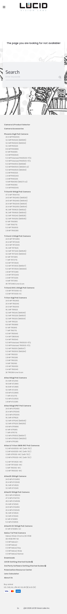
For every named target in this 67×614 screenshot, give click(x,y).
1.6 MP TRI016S (11, 363)
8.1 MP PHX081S (12, 152)
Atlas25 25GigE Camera (15, 476)
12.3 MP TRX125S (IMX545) (16, 218)
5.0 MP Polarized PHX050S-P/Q (18, 161)
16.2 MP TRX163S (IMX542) (16, 212)
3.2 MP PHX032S (12, 173)
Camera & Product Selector (17, 124)
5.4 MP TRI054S (12, 339)
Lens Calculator (11, 574)
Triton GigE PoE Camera (15, 298)
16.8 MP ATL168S (12, 387)
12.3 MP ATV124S (12, 488)
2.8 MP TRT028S (12, 272)
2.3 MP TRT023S (12, 278)
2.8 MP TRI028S (12, 357)
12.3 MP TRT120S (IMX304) (16, 254)
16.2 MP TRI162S (12, 309)
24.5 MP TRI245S (12, 300)
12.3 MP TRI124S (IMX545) (16, 312)
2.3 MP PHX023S (12, 179)
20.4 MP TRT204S (13, 242)
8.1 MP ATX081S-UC (13, 529)
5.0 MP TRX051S (12, 227)
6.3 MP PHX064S (12, 155)
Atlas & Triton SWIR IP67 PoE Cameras (21, 445)
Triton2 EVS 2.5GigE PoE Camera (19, 288)
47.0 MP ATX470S (13, 498)
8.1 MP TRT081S (12, 257)
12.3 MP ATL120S (12, 390)
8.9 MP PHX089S (12, 149)
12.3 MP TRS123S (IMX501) (16, 315)
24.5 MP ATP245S (12, 408)
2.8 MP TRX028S (12, 230)
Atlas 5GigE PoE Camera (15, 378)
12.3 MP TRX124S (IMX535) (16, 215)
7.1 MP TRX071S (11, 224)
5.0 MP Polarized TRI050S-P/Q (18, 345)
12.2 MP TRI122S (12, 321)
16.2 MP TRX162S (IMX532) (16, 209)
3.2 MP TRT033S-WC (14, 465)
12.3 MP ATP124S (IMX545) (16, 420)
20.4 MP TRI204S (12, 304)
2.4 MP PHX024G (12, 176)
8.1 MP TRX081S (12, 221)
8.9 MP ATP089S (12, 426)
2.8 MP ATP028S (12, 441)
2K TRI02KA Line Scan (14, 372)
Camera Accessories (14, 128)
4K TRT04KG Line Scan (15, 284)
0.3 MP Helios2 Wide (14, 551)
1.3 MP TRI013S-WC (13, 468)
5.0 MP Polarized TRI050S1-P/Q (18, 342)
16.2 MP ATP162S (12, 417)
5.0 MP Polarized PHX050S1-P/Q (18, 158)
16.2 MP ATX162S (12, 513)
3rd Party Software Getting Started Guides (25, 566)
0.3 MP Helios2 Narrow (14, 554)
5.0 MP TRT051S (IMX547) (16, 266)
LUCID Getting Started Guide (18, 562)
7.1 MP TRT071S (11, 260)
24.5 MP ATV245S (13, 479)
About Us (8, 578)
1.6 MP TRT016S (12, 281)
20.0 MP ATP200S (12, 415)
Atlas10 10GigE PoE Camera (16, 492)
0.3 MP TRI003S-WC (14, 471)
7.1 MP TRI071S (11, 330)
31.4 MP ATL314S (12, 381)
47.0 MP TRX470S (13, 195)
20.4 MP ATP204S (12, 411)
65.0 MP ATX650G (13, 495)
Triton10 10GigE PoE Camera (17, 192)
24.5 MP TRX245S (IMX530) (16, 197)
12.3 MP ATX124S (12, 516)
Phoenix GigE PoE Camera (16, 134)
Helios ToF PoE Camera (15, 533)
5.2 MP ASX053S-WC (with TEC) (19, 448)
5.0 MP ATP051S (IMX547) (16, 435)
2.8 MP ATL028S (12, 402)
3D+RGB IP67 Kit (12, 539)
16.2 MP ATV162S (12, 485)
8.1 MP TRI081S (11, 327)
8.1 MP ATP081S (12, 429)
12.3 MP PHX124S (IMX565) (16, 140)
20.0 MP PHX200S (12, 137)
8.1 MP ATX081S (12, 519)
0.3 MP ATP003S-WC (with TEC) (18, 457)
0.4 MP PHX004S (12, 188)
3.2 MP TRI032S (12, 354)
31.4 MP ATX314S (12, 504)
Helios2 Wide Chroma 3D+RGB (18, 536)
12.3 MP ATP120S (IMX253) (16, 423)
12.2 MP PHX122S (12, 146)
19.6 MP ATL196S (12, 384)
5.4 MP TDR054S (12, 336)
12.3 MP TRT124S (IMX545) (16, 251)
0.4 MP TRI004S (12, 369)
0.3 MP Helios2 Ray (13, 548)
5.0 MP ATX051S (12, 522)
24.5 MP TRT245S (13, 239)
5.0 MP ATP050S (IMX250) (16, 438)
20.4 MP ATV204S (13, 482)
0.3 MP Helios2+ (12, 542)
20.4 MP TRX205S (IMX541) (16, 206)
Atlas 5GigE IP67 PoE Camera (17, 406)
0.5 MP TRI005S (12, 366)
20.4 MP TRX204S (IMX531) (16, 204)
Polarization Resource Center (18, 570)
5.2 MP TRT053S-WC (14, 462)
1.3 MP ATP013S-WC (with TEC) (18, 454)
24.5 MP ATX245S (13, 507)
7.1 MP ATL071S (11, 396)
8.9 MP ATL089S (12, 393)
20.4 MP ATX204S (13, 510)
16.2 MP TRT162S (12, 248)
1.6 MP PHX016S (12, 185)
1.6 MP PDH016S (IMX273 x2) (16, 182)
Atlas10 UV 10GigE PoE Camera (18, 526)
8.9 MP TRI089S (12, 324)
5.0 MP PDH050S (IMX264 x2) (17, 167)
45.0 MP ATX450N (13, 501)
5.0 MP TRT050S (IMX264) (16, 269)
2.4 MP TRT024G (12, 275)
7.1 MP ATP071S (11, 432)
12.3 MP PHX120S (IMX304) (16, 143)
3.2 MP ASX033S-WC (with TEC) (18, 451)
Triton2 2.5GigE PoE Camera (17, 236)
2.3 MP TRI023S (12, 360)
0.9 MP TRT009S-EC (14, 291)
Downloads (9, 558)
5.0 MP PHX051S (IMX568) (16, 164)
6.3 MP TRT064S (12, 263)
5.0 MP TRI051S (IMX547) (15, 348)
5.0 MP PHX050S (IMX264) (16, 170)
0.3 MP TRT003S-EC (14, 294)
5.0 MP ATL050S (12, 398)
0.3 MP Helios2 (11, 545)
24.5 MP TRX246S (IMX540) (17, 201)
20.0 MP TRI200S (12, 307)
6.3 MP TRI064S (12, 333)
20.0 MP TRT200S (13, 245)
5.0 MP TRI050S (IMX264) (16, 351)
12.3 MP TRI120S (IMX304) (16, 318)
